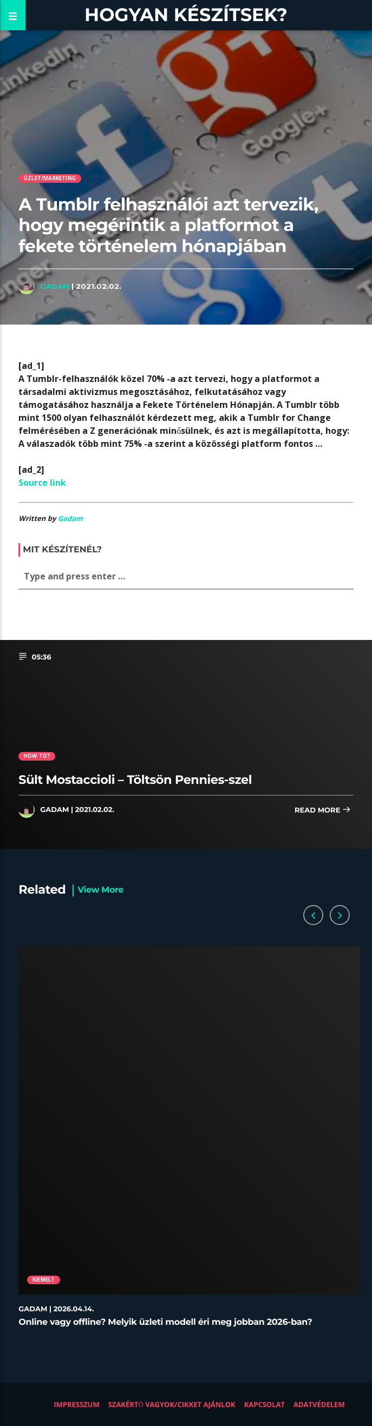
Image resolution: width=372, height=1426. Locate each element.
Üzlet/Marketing (50, 178)
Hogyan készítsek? (186, 15)
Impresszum (77, 1404)
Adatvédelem (319, 1404)
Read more (323, 811)
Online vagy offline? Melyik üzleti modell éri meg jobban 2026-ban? (165, 1322)
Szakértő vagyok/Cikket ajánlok (172, 1404)
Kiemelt (43, 1279)
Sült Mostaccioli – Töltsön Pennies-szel (135, 779)
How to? (37, 756)
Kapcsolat (264, 1404)
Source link (42, 482)
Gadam (54, 286)
